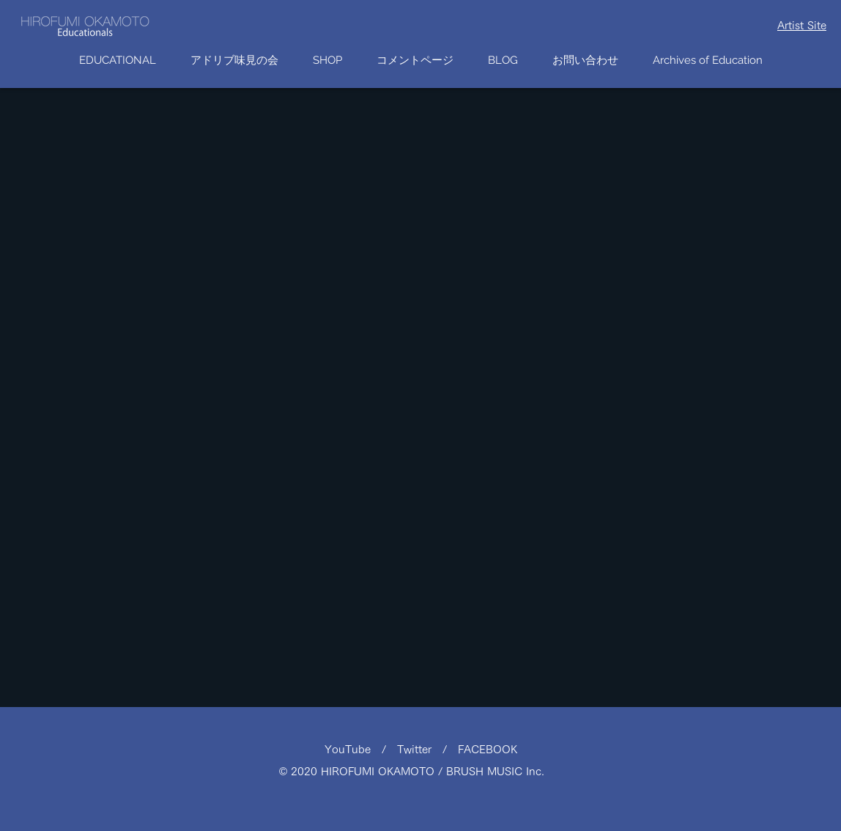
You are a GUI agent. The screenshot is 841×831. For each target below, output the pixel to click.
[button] (327, 60)
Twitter (419, 749)
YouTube (353, 749)
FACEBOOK (487, 749)
